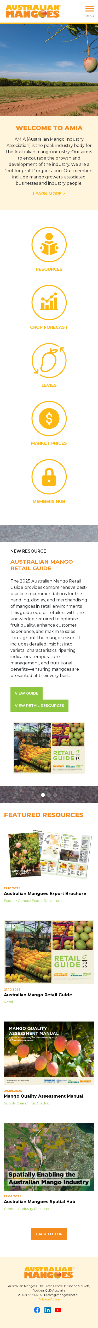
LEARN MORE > (49, 193)
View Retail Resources (39, 705)
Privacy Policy (49, 1299)
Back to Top (49, 1234)
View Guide (26, 693)
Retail (9, 1002)
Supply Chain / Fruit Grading (27, 1103)
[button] (43, 795)
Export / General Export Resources (33, 901)
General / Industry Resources (28, 1209)
